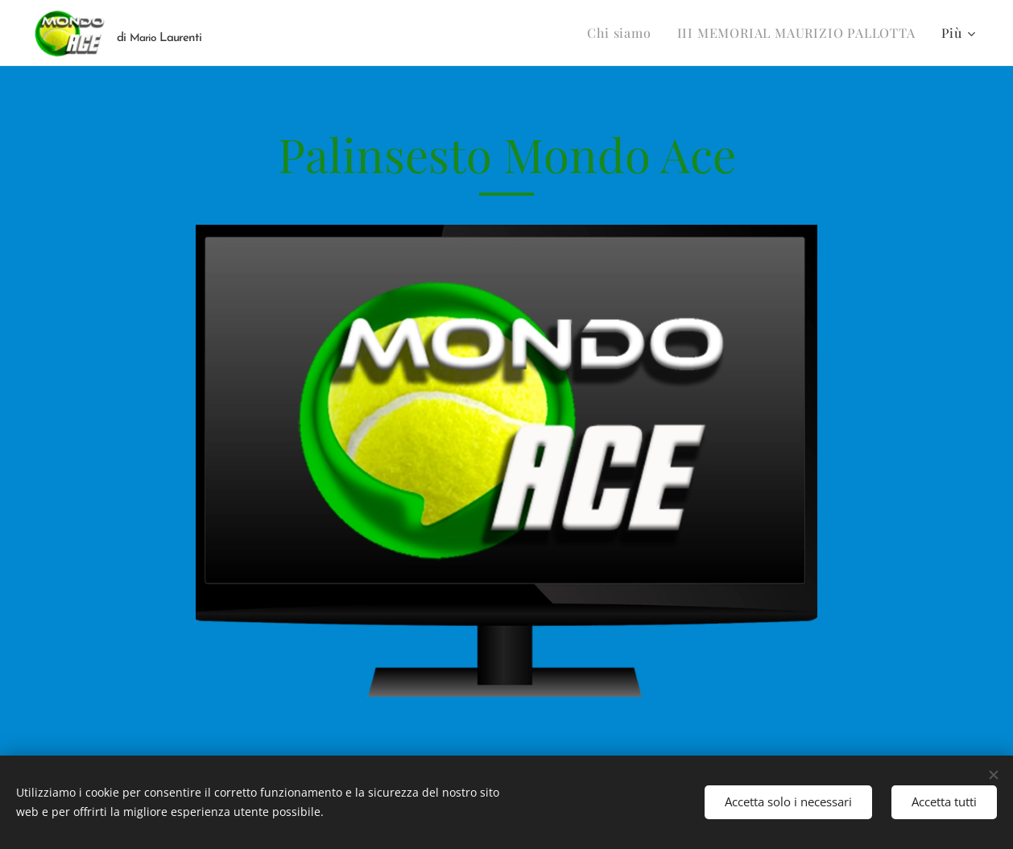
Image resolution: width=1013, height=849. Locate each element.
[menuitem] (623, 33)
